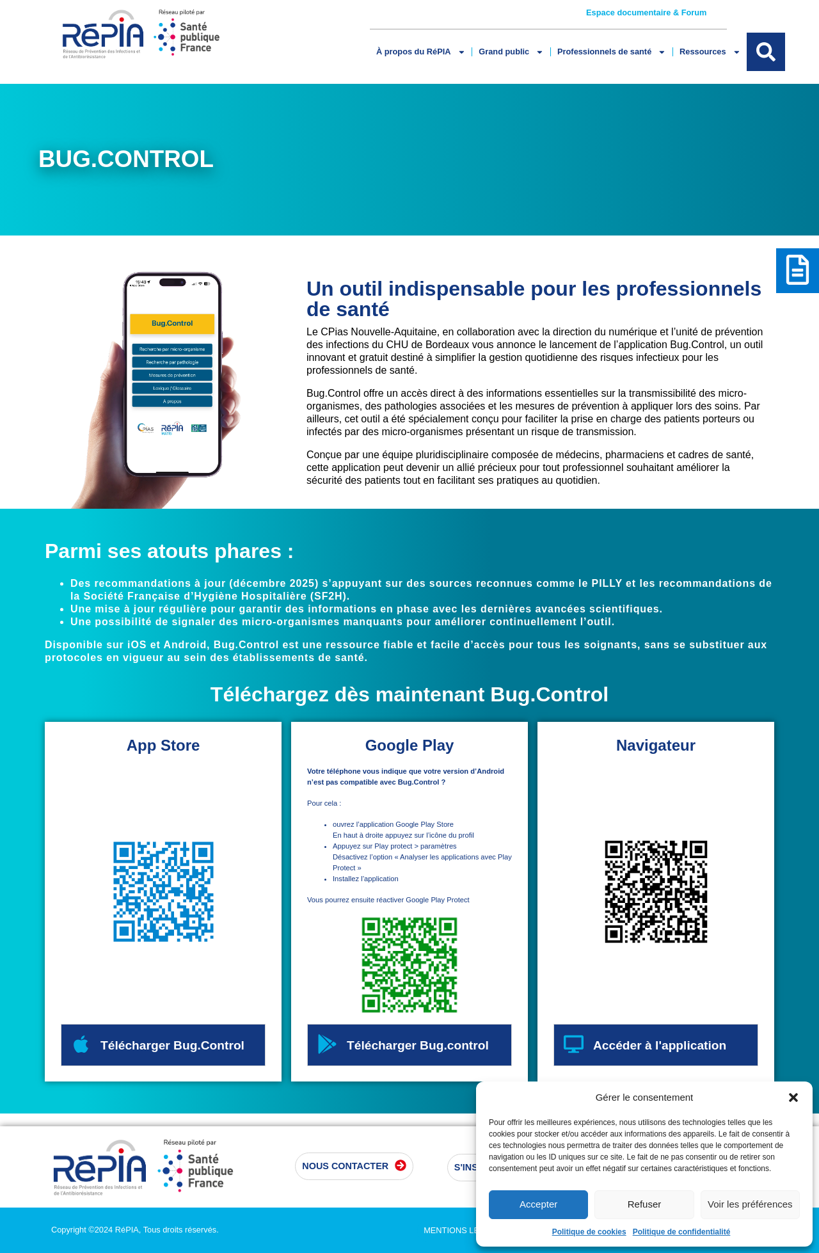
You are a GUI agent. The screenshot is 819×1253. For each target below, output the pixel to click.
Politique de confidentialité (682, 1231)
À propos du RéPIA (420, 52)
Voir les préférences (750, 1204)
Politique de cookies (589, 1231)
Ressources (710, 52)
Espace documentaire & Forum (646, 12)
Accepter (538, 1204)
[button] (793, 1097)
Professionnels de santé (611, 52)
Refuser (645, 1204)
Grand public (511, 52)
